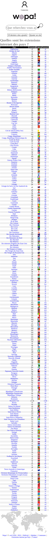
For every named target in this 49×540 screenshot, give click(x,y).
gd (45, 195)
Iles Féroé (14, 230)
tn (45, 488)
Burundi (14, 116)
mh (45, 240)
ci (45, 145)
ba (45, 103)
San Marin (14, 428)
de (45, 56)
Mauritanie (14, 321)
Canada (14, 121)
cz (45, 395)
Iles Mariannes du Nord (14, 238)
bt (45, 99)
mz (45, 338)
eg (45, 158)
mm (45, 340)
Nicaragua (14, 347)
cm (45, 119)
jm (45, 269)
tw (45, 464)
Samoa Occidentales (14, 427)
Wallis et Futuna (14, 504)
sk (45, 441)
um (45, 243)
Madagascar (14, 306)
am (45, 73)
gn (45, 204)
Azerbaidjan (14, 81)
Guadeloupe (14, 199)
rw (45, 404)
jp (45, 271)
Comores (14, 134)
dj (45, 155)
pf (45, 384)
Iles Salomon (14, 247)
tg (45, 480)
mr (45, 321)
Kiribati (14, 282)
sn (45, 432)
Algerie (14, 55)
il (45, 266)
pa (45, 369)
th (45, 476)
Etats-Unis (14, 169)
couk (45, 401)
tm (45, 489)
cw (45, 151)
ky (45, 223)
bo (45, 101)
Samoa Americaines (14, 425)
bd (45, 86)
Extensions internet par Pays (21, 537)
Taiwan (14, 464)
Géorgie (14, 184)
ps (45, 182)
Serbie (14, 434)
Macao (14, 303)
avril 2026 (13, 535)
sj (45, 456)
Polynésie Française (14, 384)
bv (45, 106)
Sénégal (14, 432)
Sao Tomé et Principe (14, 430)
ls (45, 288)
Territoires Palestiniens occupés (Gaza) (14, 475)
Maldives (14, 312)
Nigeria (14, 351)
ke (45, 279)
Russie (14, 402)
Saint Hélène (14, 410)
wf (45, 504)
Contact (34, 537)
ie (45, 262)
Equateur (14, 162)
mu (45, 242)
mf (45, 414)
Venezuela (14, 501)
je (45, 273)
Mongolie (14, 332)
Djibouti (14, 155)
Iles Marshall (14, 240)
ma (45, 317)
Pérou (14, 377)
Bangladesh (14, 86)
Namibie (14, 341)
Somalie (14, 445)
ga (45, 179)
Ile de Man (14, 221)
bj (45, 95)
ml (45, 314)
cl (45, 125)
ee (45, 167)
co (45, 132)
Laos (14, 286)
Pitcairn (14, 380)
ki (45, 282)
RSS (19, 535)
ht (45, 214)
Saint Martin (14, 414)
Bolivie (14, 101)
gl (45, 197)
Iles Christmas (14, 225)
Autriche (14, 79)
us (45, 169)
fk (45, 236)
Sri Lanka (14, 449)
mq (45, 319)
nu (45, 353)
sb (45, 247)
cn (45, 127)
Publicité (26, 535)
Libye (14, 295)
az (45, 81)
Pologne (14, 382)
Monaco (14, 330)
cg (45, 136)
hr (45, 147)
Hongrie (14, 219)
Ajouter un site (35, 35)
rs (45, 434)
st (45, 430)
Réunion (14, 397)
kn (45, 412)
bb (45, 88)
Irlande (14, 262)
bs (45, 82)
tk (45, 482)
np (45, 345)
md (45, 328)
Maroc (14, 317)
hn (45, 216)
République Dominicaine (14, 393)
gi (45, 192)
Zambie (14, 508)
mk (45, 304)
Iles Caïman (14, 223)
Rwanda (14, 404)
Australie (14, 77)
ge (45, 184)
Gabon (14, 179)
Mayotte (14, 323)
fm (45, 327)
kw (45, 284)
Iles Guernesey (14, 232)
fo (45, 230)
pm (45, 417)
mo (45, 303)
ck (45, 229)
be (45, 92)
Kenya (14, 279)
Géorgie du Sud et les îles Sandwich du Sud (14, 187)
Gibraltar (14, 192)
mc (45, 330)
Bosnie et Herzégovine (14, 103)
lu (45, 301)
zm (45, 508)
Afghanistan (14, 49)
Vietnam (14, 502)
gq (45, 208)
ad (45, 58)
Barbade (14, 88)
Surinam (14, 454)
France (14, 177)
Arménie (14, 73)
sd (45, 447)
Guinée (14, 204)
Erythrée (14, 164)
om (45, 360)
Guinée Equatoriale (14, 208)
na (45, 341)
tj (45, 462)
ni (45, 347)
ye (45, 506)
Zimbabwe (14, 510)
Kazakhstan (14, 277)
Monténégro (14, 334)
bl (45, 408)
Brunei (14, 110)
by (45, 90)
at (45, 79)
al (45, 53)
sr (45, 454)
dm (45, 156)
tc (45, 249)
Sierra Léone (14, 438)
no (45, 354)
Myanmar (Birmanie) (14, 340)
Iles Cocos (14, 227)
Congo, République (14, 136)
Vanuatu (14, 499)
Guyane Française (14, 212)
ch (45, 452)
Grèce (14, 193)
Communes (42, 535)
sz (45, 458)
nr (45, 343)
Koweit (14, 284)
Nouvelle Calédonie (14, 356)
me (45, 334)
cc (45, 227)
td (45, 467)
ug (45, 362)
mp (45, 238)
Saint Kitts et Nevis (14, 412)
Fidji (14, 173)
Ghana (14, 190)
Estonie (14, 167)
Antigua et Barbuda (14, 66)
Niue (14, 353)
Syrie (14, 460)
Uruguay (14, 497)
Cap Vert (14, 123)
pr (45, 386)
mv (45, 312)
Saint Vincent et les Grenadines (14, 419)
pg (45, 371)
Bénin (14, 95)
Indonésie (14, 256)
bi (45, 116)
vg (45, 253)
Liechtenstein (14, 297)
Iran (14, 260)
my (45, 308)
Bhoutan (14, 99)
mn (45, 332)
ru (45, 402)
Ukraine (14, 495)
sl (45, 438)
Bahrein (14, 84)
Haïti (14, 214)
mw (45, 310)
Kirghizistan (14, 280)
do (45, 393)
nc (45, 356)
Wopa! (4, 535)
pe (45, 377)
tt (45, 486)
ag (45, 66)
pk (45, 365)
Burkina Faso (14, 114)
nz (45, 358)
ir (45, 260)
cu (45, 149)
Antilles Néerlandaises (14, 68)
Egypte (14, 158)
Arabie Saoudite (14, 69)
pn (45, 380)
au (45, 77)
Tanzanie (14, 465)
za (45, 51)
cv (45, 123)
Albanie (14, 53)
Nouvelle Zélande (14, 358)
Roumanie (14, 399)
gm (45, 180)
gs (45, 187)
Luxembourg (14, 301)
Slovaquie (14, 441)
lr (45, 293)
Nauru (14, 343)
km (45, 134)
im (45, 221)
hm (45, 234)
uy (45, 497)
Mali (14, 314)
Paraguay (14, 373)
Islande (14, 264)
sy (45, 460)
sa (45, 69)
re (45, 397)
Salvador (14, 423)
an (45, 68)
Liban (14, 291)
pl (45, 382)
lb (45, 291)
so (45, 445)
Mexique (14, 325)
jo (45, 275)
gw (45, 206)
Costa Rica (14, 143)
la (45, 286)
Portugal (14, 388)
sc (45, 436)
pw (45, 367)
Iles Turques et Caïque (14, 249)
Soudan (14, 447)
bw (45, 105)
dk (45, 153)
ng (45, 351)
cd (45, 138)
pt (45, 388)
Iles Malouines (14, 236)
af (45, 49)
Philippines (14, 378)
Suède (14, 451)
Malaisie (14, 308)
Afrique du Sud (14, 51)
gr (45, 193)
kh (45, 118)
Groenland (14, 197)
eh (45, 406)
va (45, 130)
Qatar (14, 390)
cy (45, 129)
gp (45, 199)
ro (45, 399)
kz (45, 277)
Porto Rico (14, 386)
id (45, 256)
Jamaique (14, 269)
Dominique (14, 156)
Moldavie (14, 328)
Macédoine (14, 304)
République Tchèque (14, 395)
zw (45, 510)
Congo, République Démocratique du (14, 138)
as (45, 425)
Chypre (14, 129)
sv (45, 423)
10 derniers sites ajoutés (17, 35)
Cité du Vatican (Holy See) (14, 130)
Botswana (14, 105)
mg (45, 306)
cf (45, 391)
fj (45, 173)
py (45, 373)
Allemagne (14, 56)
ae (45, 160)
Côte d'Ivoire (14, 145)
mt (45, 316)
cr (45, 143)
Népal (14, 345)
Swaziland (14, 458)
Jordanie (14, 275)
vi (45, 251)
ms (45, 336)
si (45, 443)
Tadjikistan (14, 462)
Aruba (14, 75)
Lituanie (14, 299)
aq (45, 64)
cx (45, 225)
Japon (14, 271)
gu (45, 201)
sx (45, 415)
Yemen (14, 506)
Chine (14, 127)
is (45, 264)
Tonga (14, 484)
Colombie (14, 132)
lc (45, 421)
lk (45, 449)
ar (45, 71)
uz (45, 364)
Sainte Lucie (14, 421)
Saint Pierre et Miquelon (14, 417)
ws (45, 427)
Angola (14, 60)
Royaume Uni (14, 401)
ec (45, 162)
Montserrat (14, 336)
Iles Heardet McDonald (14, 234)
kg (45, 280)
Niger (14, 349)
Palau (14, 367)
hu (45, 219)
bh (45, 84)
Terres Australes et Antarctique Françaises (14, 470)
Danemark (14, 153)
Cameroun (14, 119)
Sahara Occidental (14, 406)
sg (45, 439)
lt (45, 299)
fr (45, 177)
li (45, 297)
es (45, 166)
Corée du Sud (14, 142)
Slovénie (14, 443)
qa (45, 390)
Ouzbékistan (14, 364)
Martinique (14, 319)
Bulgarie (14, 112)
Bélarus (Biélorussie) (14, 90)
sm (45, 428)
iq (45, 258)
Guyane (14, 210)
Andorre (14, 58)
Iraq (14, 258)
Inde (14, 254)
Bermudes (14, 97)
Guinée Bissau (14, 206)
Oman (14, 360)
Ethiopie (14, 171)
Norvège (14, 354)
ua (45, 495)
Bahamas (14, 82)
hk (45, 217)
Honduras (14, 216)
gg (45, 232)
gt (45, 203)
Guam (14, 201)
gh (45, 190)
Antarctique (14, 64)
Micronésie (14, 327)
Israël (14, 266)
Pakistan (14, 365)
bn (45, 110)
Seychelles (14, 436)
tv (45, 493)
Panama (14, 369)
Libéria (14, 293)
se (45, 451)
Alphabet (33, 535)
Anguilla (14, 62)
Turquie (14, 491)
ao (45, 60)
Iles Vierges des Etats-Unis (14, 251)
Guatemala (14, 203)
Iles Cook (14, 229)
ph (45, 378)
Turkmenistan (14, 489)
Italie (14, 267)
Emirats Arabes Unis (14, 160)
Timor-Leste (14, 478)
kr (45, 142)
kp (45, 140)
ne (45, 349)
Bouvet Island (14, 106)
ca (45, 121)
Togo (14, 480)
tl (45, 478)
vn (45, 502)
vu (45, 499)
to (45, 484)
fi (45, 175)
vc (45, 419)
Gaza (14, 182)
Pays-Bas (14, 375)
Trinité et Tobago (14, 486)
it (45, 267)
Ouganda (14, 362)
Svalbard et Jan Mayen (14, 456)
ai (45, 62)
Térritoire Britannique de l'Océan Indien (14, 473)
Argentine (14, 71)
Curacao (14, 151)
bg (45, 112)
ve (45, 501)
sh (45, 410)
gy (45, 210)
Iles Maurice (14, 242)
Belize (14, 93)
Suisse (14, 452)
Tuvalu (14, 493)
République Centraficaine (14, 391)
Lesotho (14, 288)
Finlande (14, 175)
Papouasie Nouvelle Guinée (14, 371)
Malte (14, 316)
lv (45, 290)
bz (45, 93)
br (45, 108)
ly (45, 295)
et (45, 171)
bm (45, 97)
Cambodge (14, 118)
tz (45, 465)
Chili (14, 125)
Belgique (14, 92)
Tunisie (14, 488)
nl (45, 375)
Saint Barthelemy (14, 408)
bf (45, 114)
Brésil (14, 108)
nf (45, 245)
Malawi (14, 310)
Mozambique (14, 338)
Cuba (14, 149)
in (45, 254)
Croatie (14, 147)
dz (45, 55)
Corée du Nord (14, 140)
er (45, 164)
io (45, 473)
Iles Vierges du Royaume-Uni (14, 253)
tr (45, 491)
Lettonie (14, 290)
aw (45, 75)
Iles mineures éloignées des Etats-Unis (14, 243)
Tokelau (14, 482)
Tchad (14, 467)
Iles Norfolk (14, 245)
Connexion (24, 10)
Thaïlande (14, 476)
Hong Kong (14, 217)
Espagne (14, 166)
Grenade (14, 195)
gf (45, 212)
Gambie (14, 180)
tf (45, 470)
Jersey (14, 273)
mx (45, 325)
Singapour (14, 439)
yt (45, 323)
